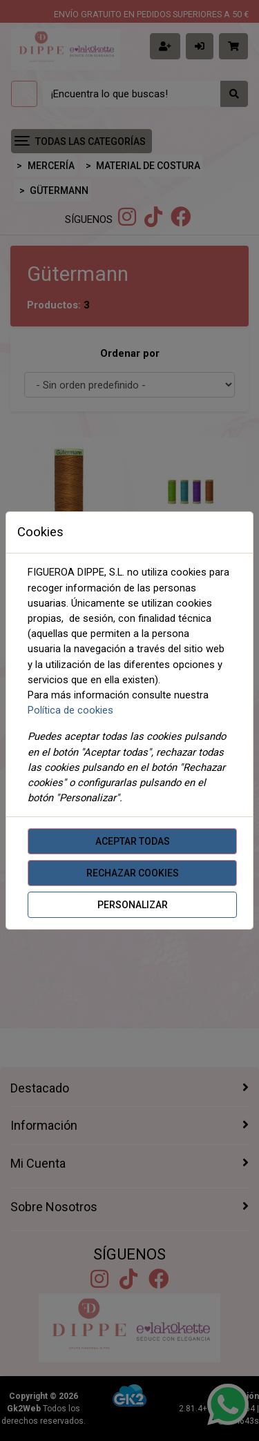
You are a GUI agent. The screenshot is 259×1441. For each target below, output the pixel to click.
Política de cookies (70, 710)
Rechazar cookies (132, 873)
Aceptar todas (132, 841)
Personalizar (132, 904)
